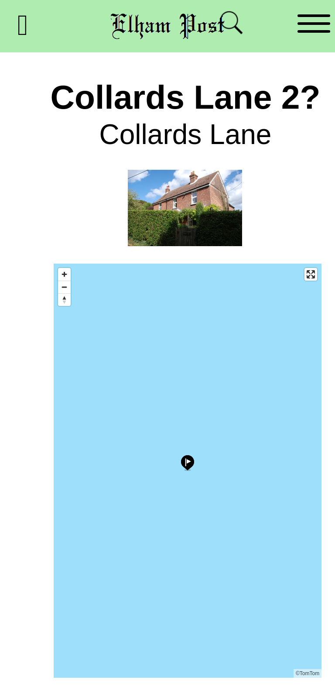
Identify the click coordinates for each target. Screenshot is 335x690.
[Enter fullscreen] (310, 274)
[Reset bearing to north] (64, 299)
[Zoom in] (64, 274)
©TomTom (307, 673)
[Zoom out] (64, 287)
